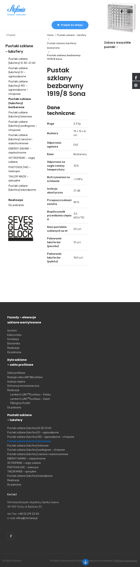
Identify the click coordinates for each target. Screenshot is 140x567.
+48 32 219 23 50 (28, 513)
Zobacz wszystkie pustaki (117, 44)
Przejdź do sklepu (70, 25)
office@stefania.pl (27, 518)
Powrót (10, 35)
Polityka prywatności (125, 560)
